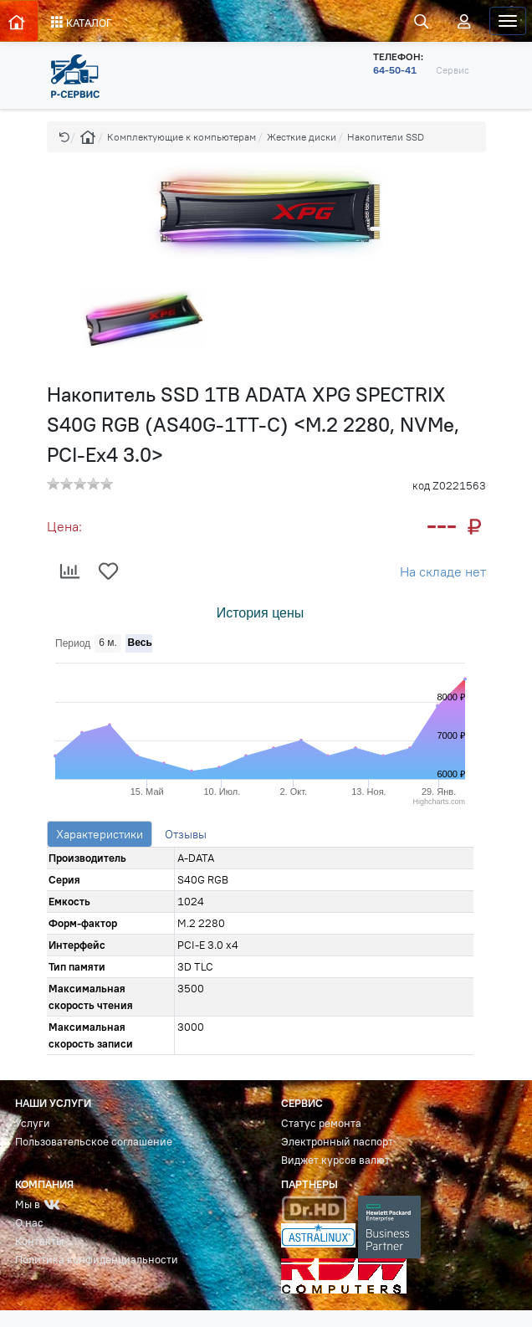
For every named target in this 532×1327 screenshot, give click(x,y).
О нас (29, 1223)
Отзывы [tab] (186, 834)
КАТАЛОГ (81, 22)
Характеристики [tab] (99, 834)
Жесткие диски (301, 137)
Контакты (39, 1241)
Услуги (32, 1123)
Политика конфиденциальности (96, 1260)
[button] (64, 137)
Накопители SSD (385, 137)
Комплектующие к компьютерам (181, 137)
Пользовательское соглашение (93, 1142)
